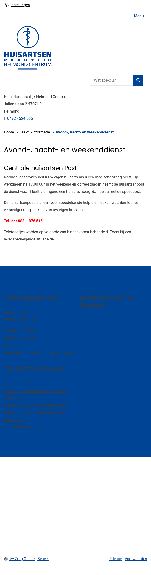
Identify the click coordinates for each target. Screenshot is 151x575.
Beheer (43, 558)
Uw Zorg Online (22, 558)
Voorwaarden (136, 558)
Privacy (115, 558)
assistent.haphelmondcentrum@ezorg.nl (38, 352)
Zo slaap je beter (18, 383)
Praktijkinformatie (35, 132)
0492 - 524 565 (23, 331)
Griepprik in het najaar (22, 427)
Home (9, 132)
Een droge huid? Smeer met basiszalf (35, 405)
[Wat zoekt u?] (111, 80)
